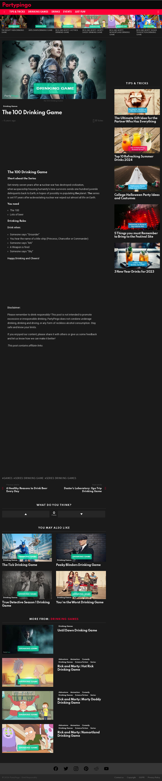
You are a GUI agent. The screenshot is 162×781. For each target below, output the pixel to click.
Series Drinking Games (61, 478)
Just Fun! (80, 12)
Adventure (63, 659)
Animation (75, 659)
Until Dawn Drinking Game (40, 30)
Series (93, 662)
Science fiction (81, 662)
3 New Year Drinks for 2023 (134, 271)
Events (67, 12)
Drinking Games (38, 12)
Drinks (55, 12)
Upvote (25, 514)
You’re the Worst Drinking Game (79, 602)
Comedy (86, 659)
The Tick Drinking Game (19, 565)
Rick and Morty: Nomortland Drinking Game (119, 33)
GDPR (141, 777)
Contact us (119, 777)
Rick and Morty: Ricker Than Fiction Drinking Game (146, 33)
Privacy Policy (154, 777)
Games (8, 478)
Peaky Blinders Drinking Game (78, 565)
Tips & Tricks (17, 12)
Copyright (131, 777)
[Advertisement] (53, 145)
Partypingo (16, 5)
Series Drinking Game (29, 478)
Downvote (81, 514)
